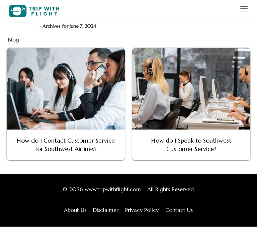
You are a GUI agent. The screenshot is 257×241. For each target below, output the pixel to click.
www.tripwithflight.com (113, 189)
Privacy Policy (142, 210)
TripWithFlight (23, 26)
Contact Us (179, 210)
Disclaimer (105, 210)
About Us (75, 210)
